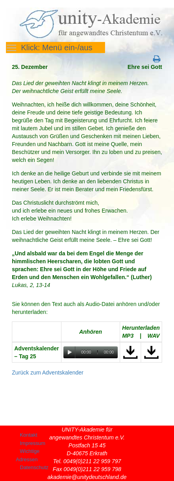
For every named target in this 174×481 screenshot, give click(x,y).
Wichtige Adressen (28, 455)
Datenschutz (34, 467)
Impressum (32, 443)
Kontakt (28, 435)
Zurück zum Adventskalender (48, 372)
